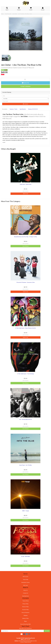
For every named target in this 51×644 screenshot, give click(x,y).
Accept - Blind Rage (25, 556)
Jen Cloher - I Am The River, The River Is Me (22, 13)
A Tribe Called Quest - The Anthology (25, 373)
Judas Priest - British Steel (25, 184)
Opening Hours (25, 596)
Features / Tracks (13, 109)
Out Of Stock (25, 246)
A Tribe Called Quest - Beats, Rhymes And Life (25, 328)
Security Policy (25, 609)
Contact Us (25, 593)
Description (4, 109)
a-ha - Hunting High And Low (25, 419)
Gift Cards (25, 585)
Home (2, 13)
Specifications (23, 109)
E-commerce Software (24, 642)
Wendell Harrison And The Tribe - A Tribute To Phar (25, 236)
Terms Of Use (25, 600)
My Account (25, 576)
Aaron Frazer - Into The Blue (25, 465)
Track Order (25, 579)
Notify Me (25, 83)
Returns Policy (25, 606)
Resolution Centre (25, 582)
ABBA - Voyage (25, 510)
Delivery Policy (25, 618)
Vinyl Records (8, 13)
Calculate (25, 104)
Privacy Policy (25, 603)
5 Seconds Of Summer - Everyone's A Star (25, 282)
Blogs (25, 621)
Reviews (33, 109)
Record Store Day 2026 (25, 624)
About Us (25, 590)
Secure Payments (25, 612)
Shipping (25, 615)
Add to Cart (25, 193)
